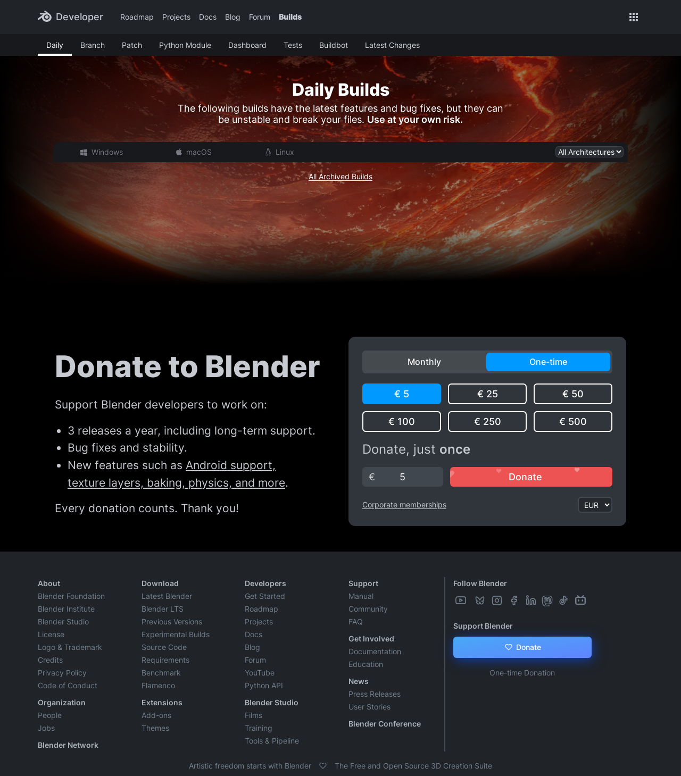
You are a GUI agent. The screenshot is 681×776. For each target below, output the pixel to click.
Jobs (46, 727)
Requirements (165, 659)
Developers (265, 583)
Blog (232, 16)
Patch (132, 44)
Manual (360, 595)
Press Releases (374, 693)
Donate (522, 647)
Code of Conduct (67, 685)
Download (160, 583)
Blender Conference (384, 723)
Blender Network (68, 744)
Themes (155, 727)
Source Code (164, 647)
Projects (176, 16)
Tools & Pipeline (272, 740)
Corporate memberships (404, 504)
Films (253, 715)
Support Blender (483, 625)
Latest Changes (392, 44)
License (51, 634)
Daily (54, 44)
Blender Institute (66, 608)
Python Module (185, 44)
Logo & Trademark (70, 647)
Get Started (265, 595)
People (50, 715)
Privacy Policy (62, 672)
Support (363, 583)
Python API (264, 685)
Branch (92, 44)
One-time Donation (522, 672)
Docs (208, 16)
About (49, 583)
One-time (548, 361)
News (358, 681)
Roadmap (137, 16)
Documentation (374, 651)
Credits (50, 659)
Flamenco (158, 685)
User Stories (369, 706)
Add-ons (156, 715)
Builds (290, 16)
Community (368, 608)
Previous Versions (172, 621)
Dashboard (247, 44)
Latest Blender (167, 595)
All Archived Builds (340, 176)
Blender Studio (63, 621)
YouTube (260, 672)
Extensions (162, 702)
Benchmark (161, 672)
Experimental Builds (176, 634)
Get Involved (371, 638)
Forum (259, 16)
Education (365, 664)
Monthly (424, 361)
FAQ (355, 621)
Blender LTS (163, 608)
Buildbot (333, 44)
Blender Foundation (71, 595)
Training (258, 727)
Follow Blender (480, 583)
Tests (293, 44)
